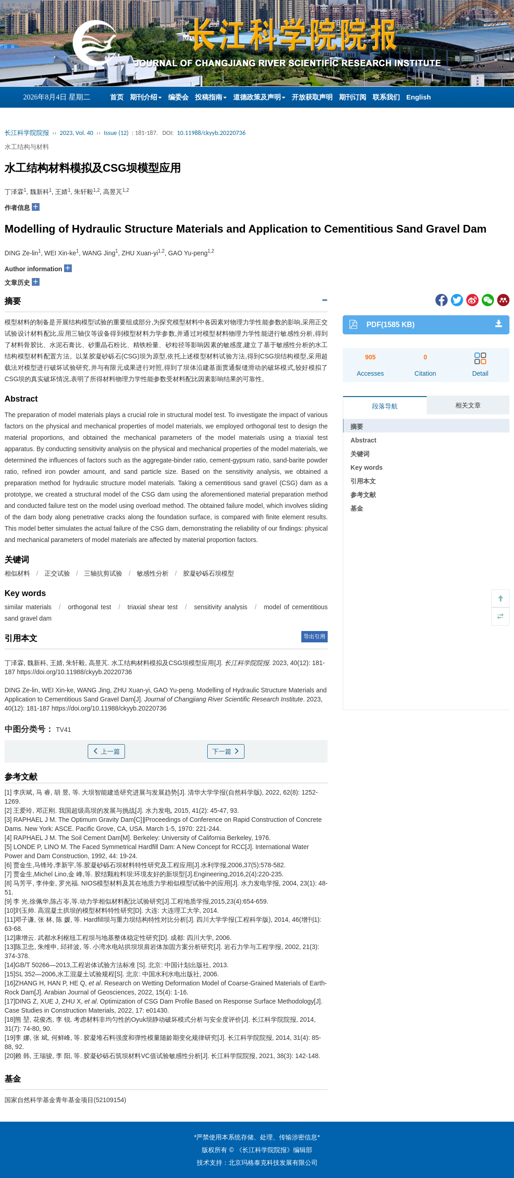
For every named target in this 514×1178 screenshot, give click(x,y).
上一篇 (106, 751)
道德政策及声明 (259, 97)
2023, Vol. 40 (76, 133)
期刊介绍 (146, 97)
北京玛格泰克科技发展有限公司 (273, 1162)
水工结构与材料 (27, 146)
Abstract (363, 440)
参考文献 (363, 494)
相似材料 (17, 573)
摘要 (356, 426)
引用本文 (363, 481)
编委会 (178, 97)
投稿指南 (211, 97)
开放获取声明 (312, 97)
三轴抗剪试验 (103, 573)
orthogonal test (89, 607)
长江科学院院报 (27, 133)
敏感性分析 (153, 573)
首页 (117, 97)
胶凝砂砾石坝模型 (208, 573)
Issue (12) (116, 133)
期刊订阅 (352, 97)
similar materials (28, 607)
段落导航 (385, 406)
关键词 (359, 453)
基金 (356, 508)
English (418, 97)
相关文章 (468, 405)
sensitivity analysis (220, 607)
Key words (366, 467)
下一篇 (226, 751)
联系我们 (386, 97)
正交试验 (57, 573)
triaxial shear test (153, 607)
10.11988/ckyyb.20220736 (211, 133)
